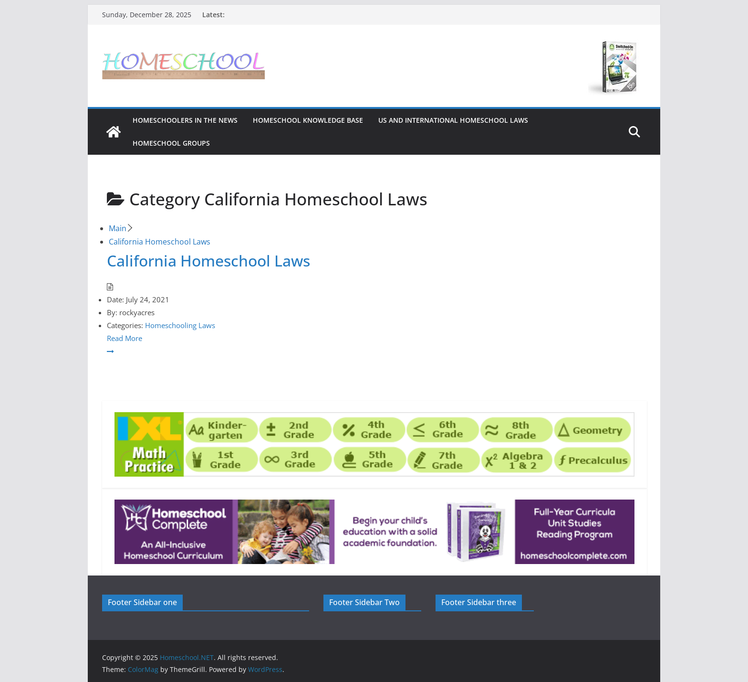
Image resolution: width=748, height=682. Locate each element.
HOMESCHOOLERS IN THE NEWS (185, 120)
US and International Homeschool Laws (453, 120)
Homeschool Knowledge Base (308, 120)
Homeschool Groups (171, 143)
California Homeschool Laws (208, 260)
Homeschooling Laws (180, 325)
